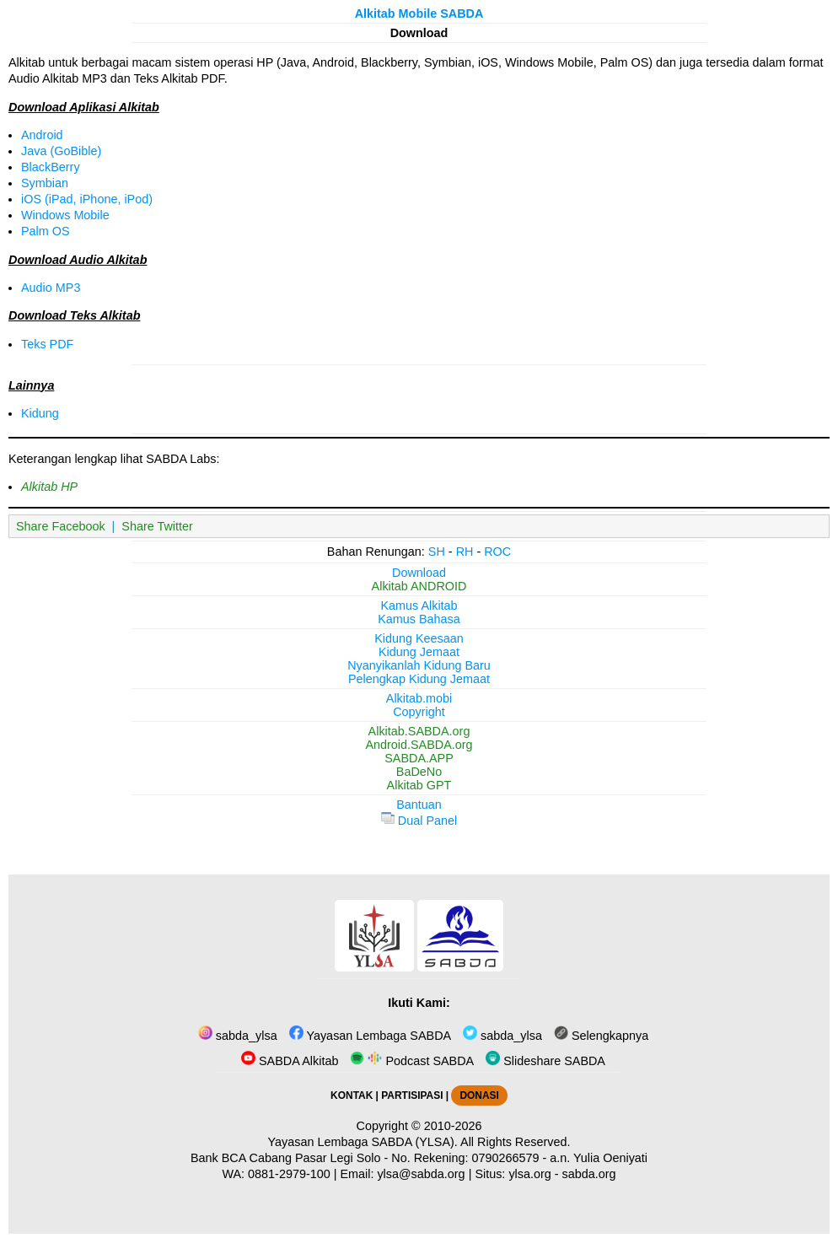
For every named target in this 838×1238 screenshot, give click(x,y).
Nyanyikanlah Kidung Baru (419, 665)
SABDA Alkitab (289, 1061)
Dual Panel (419, 820)
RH (465, 551)
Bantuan (419, 804)
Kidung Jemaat (419, 652)
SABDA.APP (419, 758)
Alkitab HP (49, 486)
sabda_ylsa (237, 1035)
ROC (497, 551)
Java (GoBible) (61, 151)
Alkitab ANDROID (419, 586)
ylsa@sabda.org (421, 1174)
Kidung (40, 413)
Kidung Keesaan (419, 638)
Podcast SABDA (412, 1061)
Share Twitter (157, 526)
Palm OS (45, 231)
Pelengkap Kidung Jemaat (419, 679)
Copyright (419, 712)
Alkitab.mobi (419, 698)
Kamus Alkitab (418, 605)
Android (42, 135)
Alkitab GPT (419, 785)
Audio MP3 (50, 287)
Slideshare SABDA (545, 1061)
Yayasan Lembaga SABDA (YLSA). (363, 1142)
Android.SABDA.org (418, 744)
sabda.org (589, 1174)
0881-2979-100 (289, 1174)
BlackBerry (50, 167)
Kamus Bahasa (419, 619)
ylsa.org (529, 1174)
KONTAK (351, 1095)
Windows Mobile (65, 215)
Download (419, 572)
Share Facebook (60, 526)
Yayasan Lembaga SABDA (370, 1035)
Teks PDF (47, 344)
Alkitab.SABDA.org (419, 731)
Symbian (44, 183)
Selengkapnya (601, 1035)
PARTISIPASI (412, 1095)
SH (436, 551)
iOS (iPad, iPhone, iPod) (87, 199)
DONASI (478, 1095)
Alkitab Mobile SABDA (419, 13)
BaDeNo (419, 771)
